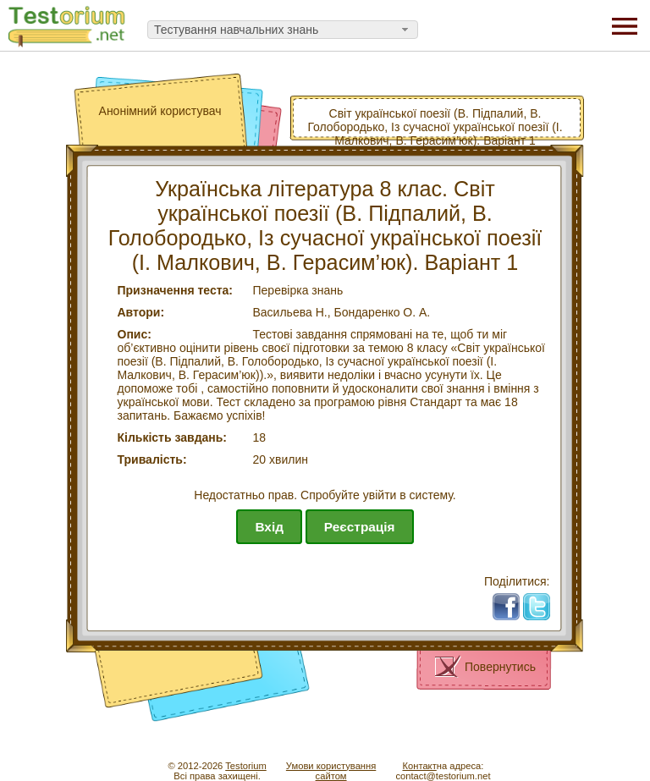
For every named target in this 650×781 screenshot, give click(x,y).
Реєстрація (359, 527)
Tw (542, 600)
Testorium (246, 766)
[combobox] (282, 29)
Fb (512, 600)
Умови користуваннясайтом (331, 771)
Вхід (269, 527)
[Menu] (625, 25)
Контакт (419, 766)
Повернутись (500, 667)
